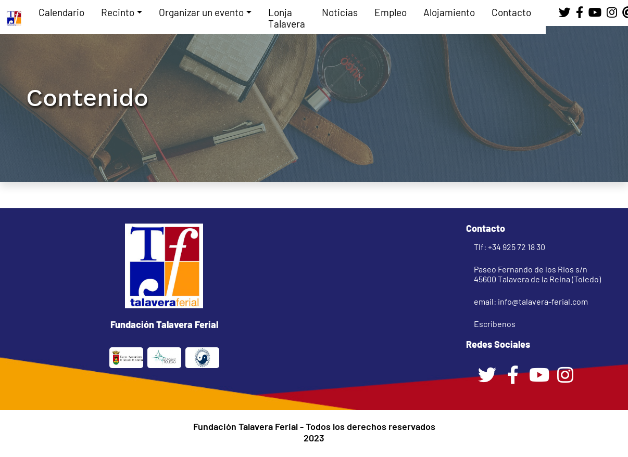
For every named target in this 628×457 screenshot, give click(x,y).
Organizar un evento (201, 12)
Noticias (340, 12)
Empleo (390, 12)
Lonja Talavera (286, 18)
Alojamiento (449, 12)
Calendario (61, 12)
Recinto (117, 12)
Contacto (511, 12)
